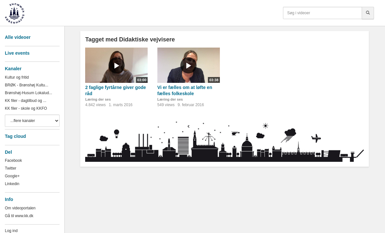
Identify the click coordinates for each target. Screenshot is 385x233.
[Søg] (368, 13)
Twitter (10, 168)
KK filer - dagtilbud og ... (25, 100)
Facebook (13, 160)
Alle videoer (17, 37)
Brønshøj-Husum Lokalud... (28, 93)
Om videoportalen (20, 208)
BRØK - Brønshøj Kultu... (26, 85)
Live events (17, 53)
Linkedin (12, 184)
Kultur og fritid (17, 77)
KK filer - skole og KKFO (26, 108)
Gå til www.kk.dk (19, 216)
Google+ (12, 176)
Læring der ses (98, 99)
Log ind (11, 230)
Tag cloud (15, 136)
